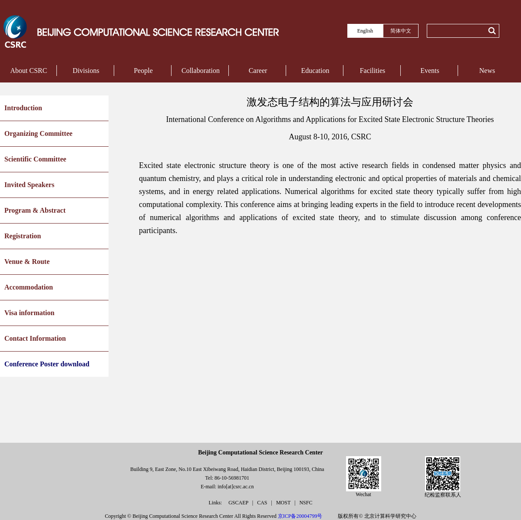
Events (429, 70)
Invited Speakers (29, 184)
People (143, 70)
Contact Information (35, 338)
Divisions (86, 70)
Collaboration (200, 70)
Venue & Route (26, 261)
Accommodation (28, 287)
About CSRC (28, 70)
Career (258, 70)
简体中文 (400, 31)
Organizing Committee (38, 133)
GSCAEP (239, 503)
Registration (22, 236)
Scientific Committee (35, 159)
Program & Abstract (35, 210)
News (487, 70)
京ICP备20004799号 (300, 516)
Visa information (29, 312)
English (365, 31)
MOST (284, 503)
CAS (262, 503)
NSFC (305, 503)
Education (315, 70)
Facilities (373, 70)
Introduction (23, 108)
